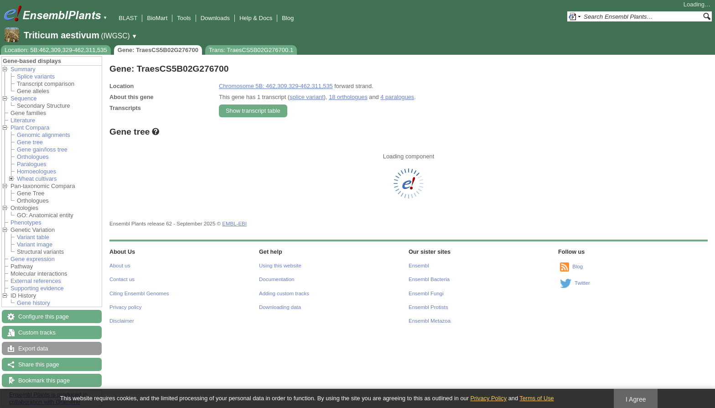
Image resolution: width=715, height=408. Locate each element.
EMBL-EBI (234, 223)
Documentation (276, 279)
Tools (184, 18)
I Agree (636, 399)
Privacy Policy (488, 398)
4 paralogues (397, 97)
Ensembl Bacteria (429, 279)
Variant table (33, 237)
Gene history (33, 302)
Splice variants (36, 76)
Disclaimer (121, 321)
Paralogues (32, 164)
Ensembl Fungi (426, 293)
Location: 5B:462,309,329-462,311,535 (56, 50)
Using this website (280, 265)
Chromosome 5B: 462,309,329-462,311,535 (276, 86)
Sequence (23, 98)
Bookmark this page (44, 380)
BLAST (128, 18)
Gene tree (30, 142)
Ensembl (419, 265)
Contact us (122, 279)
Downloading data (280, 307)
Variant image (34, 244)
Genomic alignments (43, 134)
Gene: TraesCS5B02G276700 (158, 50)
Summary (23, 69)
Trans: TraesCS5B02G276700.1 (251, 50)
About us (119, 265)
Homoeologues (36, 171)
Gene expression (32, 259)
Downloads (215, 18)
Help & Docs (255, 18)
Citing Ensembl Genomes (139, 293)
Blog (288, 18)
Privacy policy (125, 307)
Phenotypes (25, 222)
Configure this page (43, 316)
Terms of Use (536, 398)
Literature (22, 120)
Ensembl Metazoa (430, 321)
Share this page (38, 364)
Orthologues (33, 156)
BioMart (157, 18)
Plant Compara (29, 127)
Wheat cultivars (37, 178)
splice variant (307, 97)
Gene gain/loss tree (42, 149)
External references (35, 280)
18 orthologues (348, 97)
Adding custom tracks (284, 293)
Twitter (582, 283)
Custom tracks (37, 332)
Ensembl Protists (428, 307)
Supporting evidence (37, 288)
